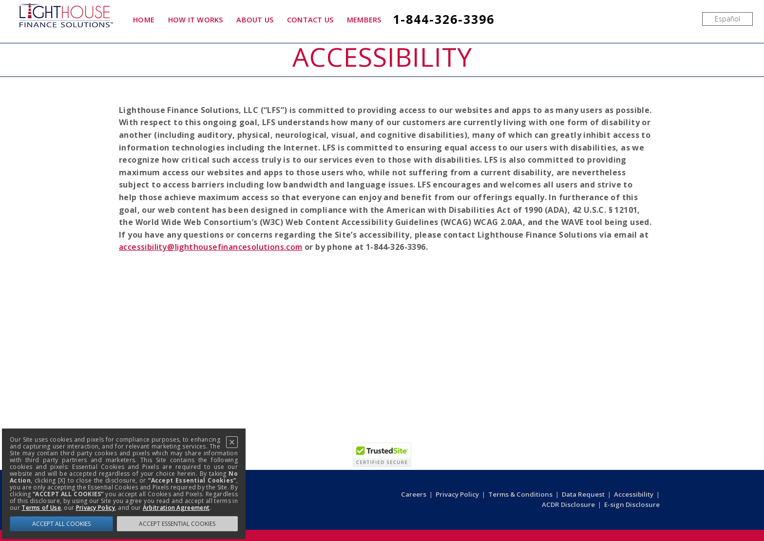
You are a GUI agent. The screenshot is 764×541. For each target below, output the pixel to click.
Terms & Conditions (520, 494)
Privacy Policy (457, 494)
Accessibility (633, 494)
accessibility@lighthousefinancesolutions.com (211, 247)
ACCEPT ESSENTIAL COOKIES (177, 524)
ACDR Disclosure (568, 504)
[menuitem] (727, 19)
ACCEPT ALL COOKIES (61, 524)
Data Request (583, 494)
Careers (413, 494)
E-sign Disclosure (632, 504)
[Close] (232, 442)
